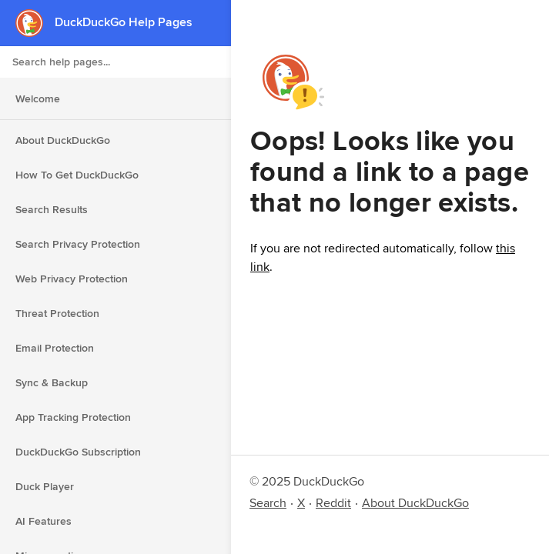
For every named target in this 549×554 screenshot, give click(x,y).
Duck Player (44, 486)
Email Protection (54, 347)
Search (267, 503)
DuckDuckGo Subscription (78, 451)
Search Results (51, 209)
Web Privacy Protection (71, 278)
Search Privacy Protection (77, 244)
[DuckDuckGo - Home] (35, 22)
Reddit (333, 503)
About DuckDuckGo (62, 140)
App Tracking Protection (73, 417)
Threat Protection (57, 313)
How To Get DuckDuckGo (77, 174)
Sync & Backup (51, 382)
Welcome (37, 98)
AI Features (43, 521)
